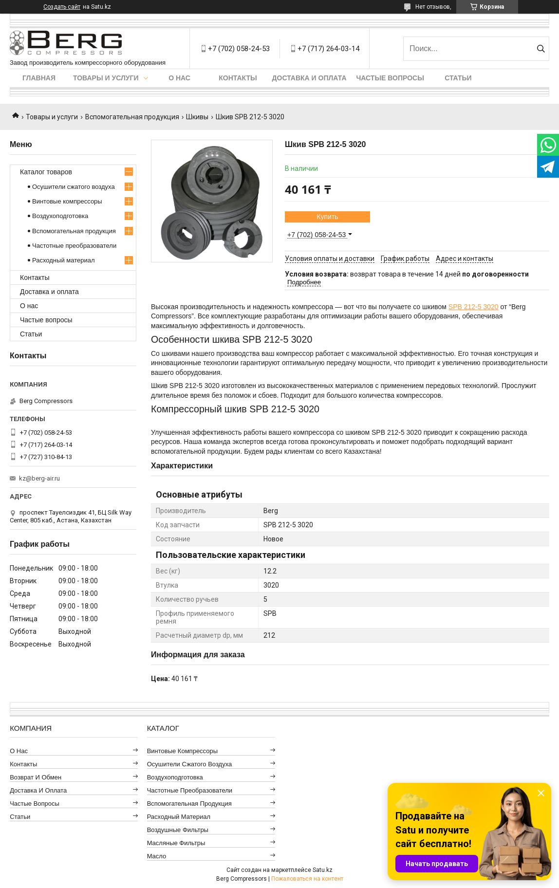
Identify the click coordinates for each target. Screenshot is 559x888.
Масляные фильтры (176, 843)
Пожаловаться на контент (307, 878)
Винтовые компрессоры (67, 201)
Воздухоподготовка (60, 216)
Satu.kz (323, 870)
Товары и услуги (106, 78)
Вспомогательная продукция (132, 117)
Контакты (238, 78)
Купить (327, 217)
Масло (157, 856)
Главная (39, 78)
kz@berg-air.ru (39, 478)
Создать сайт (61, 6)
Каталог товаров (46, 172)
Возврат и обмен (35, 777)
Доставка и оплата (309, 78)
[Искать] (540, 49)
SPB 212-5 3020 (473, 307)
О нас (179, 78)
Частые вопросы (390, 78)
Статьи (458, 78)
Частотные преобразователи (74, 245)
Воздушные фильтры (177, 829)
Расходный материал (63, 260)
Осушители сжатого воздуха (73, 186)
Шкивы (197, 117)
